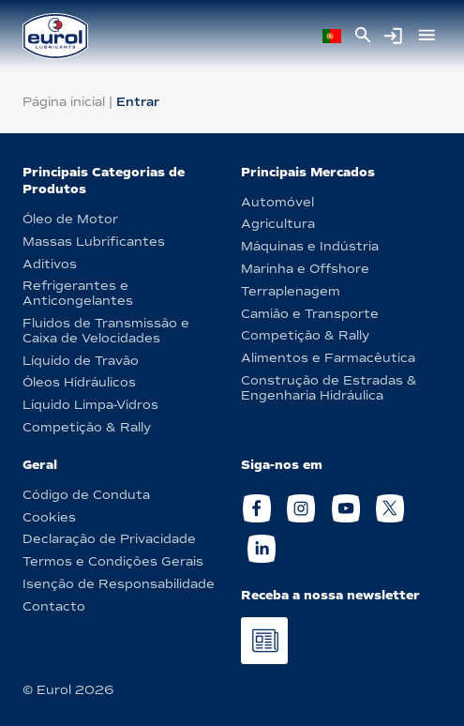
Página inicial (63, 102)
